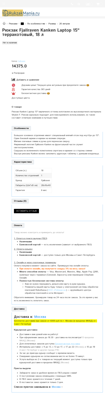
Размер (52, 23)
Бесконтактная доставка (67, 343)
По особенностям (36, 23)
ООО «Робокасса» (57, 290)
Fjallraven (21, 61)
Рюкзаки (13, 23)
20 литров (64, 23)
